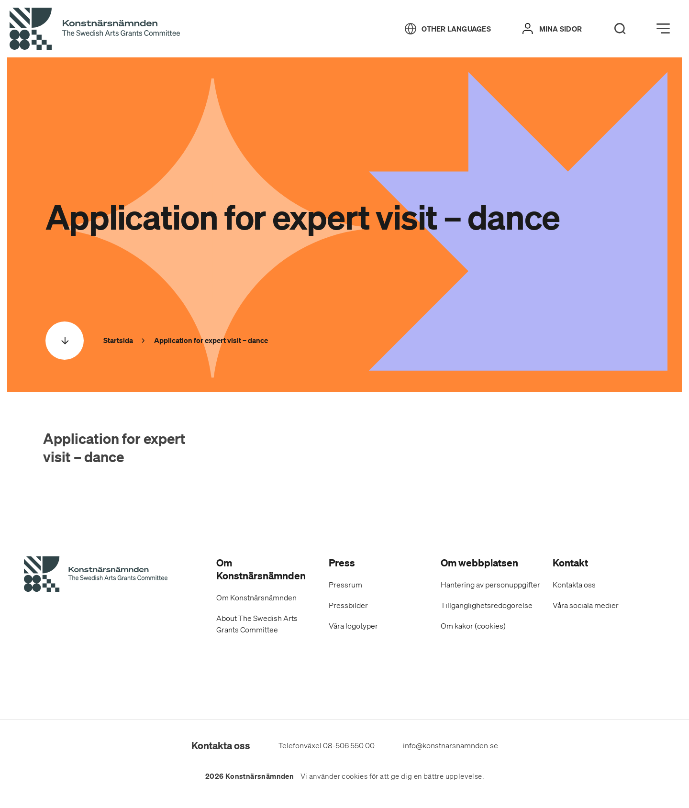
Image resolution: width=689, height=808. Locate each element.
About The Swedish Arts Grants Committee (257, 623)
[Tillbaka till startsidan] (95, 29)
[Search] (620, 29)
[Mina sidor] (552, 28)
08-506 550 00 (349, 745)
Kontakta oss (574, 584)
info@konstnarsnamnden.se (450, 745)
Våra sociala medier (586, 605)
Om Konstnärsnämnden (256, 597)
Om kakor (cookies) (473, 626)
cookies (354, 776)
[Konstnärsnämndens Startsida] (95, 575)
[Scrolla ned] (64, 340)
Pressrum (345, 584)
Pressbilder (348, 605)
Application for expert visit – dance (114, 447)
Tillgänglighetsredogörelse (487, 605)
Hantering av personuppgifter (490, 584)
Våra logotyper (353, 626)
